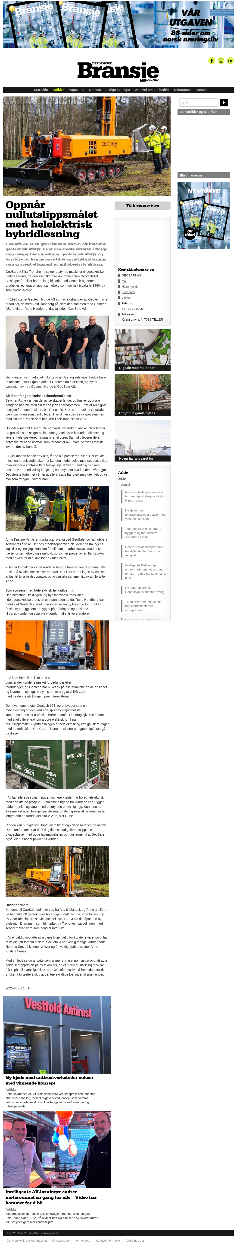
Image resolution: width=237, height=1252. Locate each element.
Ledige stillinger (118, 90)
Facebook (128, 292)
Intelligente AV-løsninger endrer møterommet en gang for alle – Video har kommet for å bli (145, 572)
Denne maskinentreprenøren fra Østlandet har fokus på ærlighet (144, 551)
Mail (124, 281)
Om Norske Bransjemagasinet (27, 1240)
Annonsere (83, 1240)
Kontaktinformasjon (109, 1240)
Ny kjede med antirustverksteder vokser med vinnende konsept (145, 515)
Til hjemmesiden (142, 205)
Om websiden (61, 1240)
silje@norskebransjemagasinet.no (199, 292)
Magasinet (76, 90)
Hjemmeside (130, 286)
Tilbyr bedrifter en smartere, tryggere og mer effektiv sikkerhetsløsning (143, 533)
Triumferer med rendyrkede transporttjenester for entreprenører (143, 606)
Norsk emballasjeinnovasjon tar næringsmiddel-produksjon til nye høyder (145, 496)
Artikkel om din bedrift (152, 90)
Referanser (182, 90)
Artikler (58, 90)
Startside (41, 90)
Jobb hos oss (136, 1240)
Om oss (95, 90)
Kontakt (202, 90)
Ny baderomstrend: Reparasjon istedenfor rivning (144, 590)
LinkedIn (127, 297)
